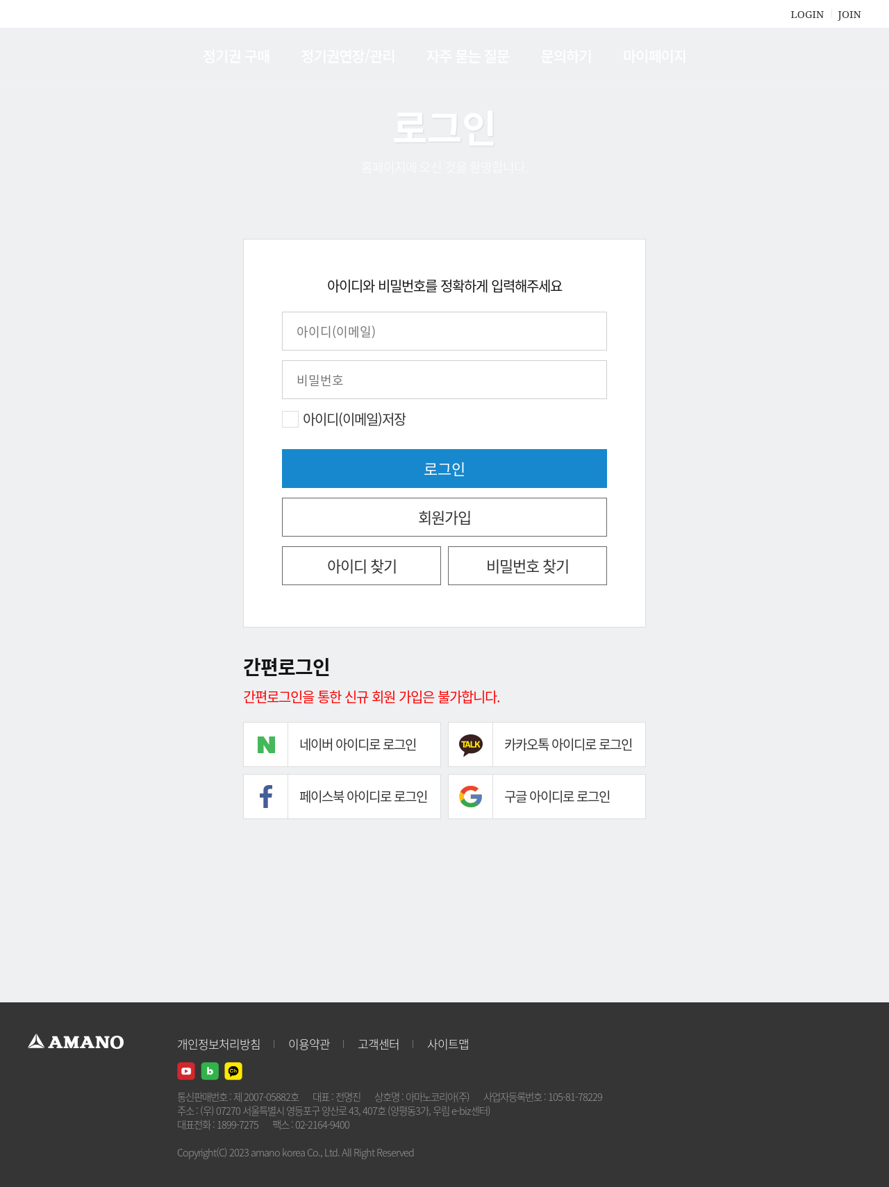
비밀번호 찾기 (527, 565)
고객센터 (378, 1043)
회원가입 (444, 516)
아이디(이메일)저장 (354, 419)
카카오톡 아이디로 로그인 (568, 744)
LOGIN (807, 14)
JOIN (849, 14)
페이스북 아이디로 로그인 (363, 796)
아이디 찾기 (362, 565)
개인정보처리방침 (218, 1043)
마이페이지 (655, 55)
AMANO (82, 55)
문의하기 (565, 55)
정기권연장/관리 (347, 55)
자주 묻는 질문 (468, 55)
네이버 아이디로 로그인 (357, 744)
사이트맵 (448, 1043)
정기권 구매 (236, 55)
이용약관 (309, 1043)
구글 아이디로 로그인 (557, 796)
